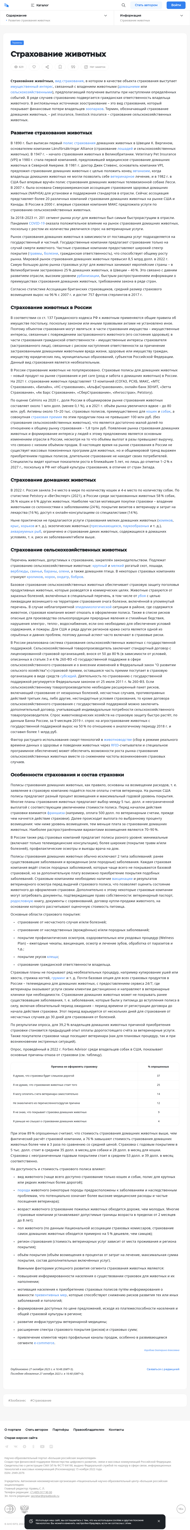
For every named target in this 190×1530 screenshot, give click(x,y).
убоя (142, 595)
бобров (77, 576)
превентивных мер (51, 1295)
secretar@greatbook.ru (45, 1496)
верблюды (19, 571)
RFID (115, 745)
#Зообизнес (17, 1400)
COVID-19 (37, 223)
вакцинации (122, 878)
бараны (50, 571)
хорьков (27, 526)
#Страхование (40, 1400)
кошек (151, 411)
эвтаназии (141, 171)
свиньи (36, 571)
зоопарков (95, 108)
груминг (58, 978)
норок (50, 576)
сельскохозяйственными (31, 92)
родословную (22, 901)
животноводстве (118, 739)
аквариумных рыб (26, 531)
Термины (17, 42)
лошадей (125, 148)
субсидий (68, 676)
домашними (129, 86)
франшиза (56, 813)
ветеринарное (123, 176)
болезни (51, 253)
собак (166, 411)
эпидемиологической (93, 607)
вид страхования (69, 81)
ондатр (63, 576)
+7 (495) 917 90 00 (41, 1492)
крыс (15, 526)
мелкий (117, 565)
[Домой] (6, 5)
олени (64, 571)
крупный (99, 565)
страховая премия (46, 417)
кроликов (35, 576)
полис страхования (79, 143)
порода (24, 1190)
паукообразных (136, 526)
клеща (52, 956)
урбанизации (88, 275)
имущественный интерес (32, 86)
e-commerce (44, 1343)
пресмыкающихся (106, 526)
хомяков (165, 520)
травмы (35, 253)
